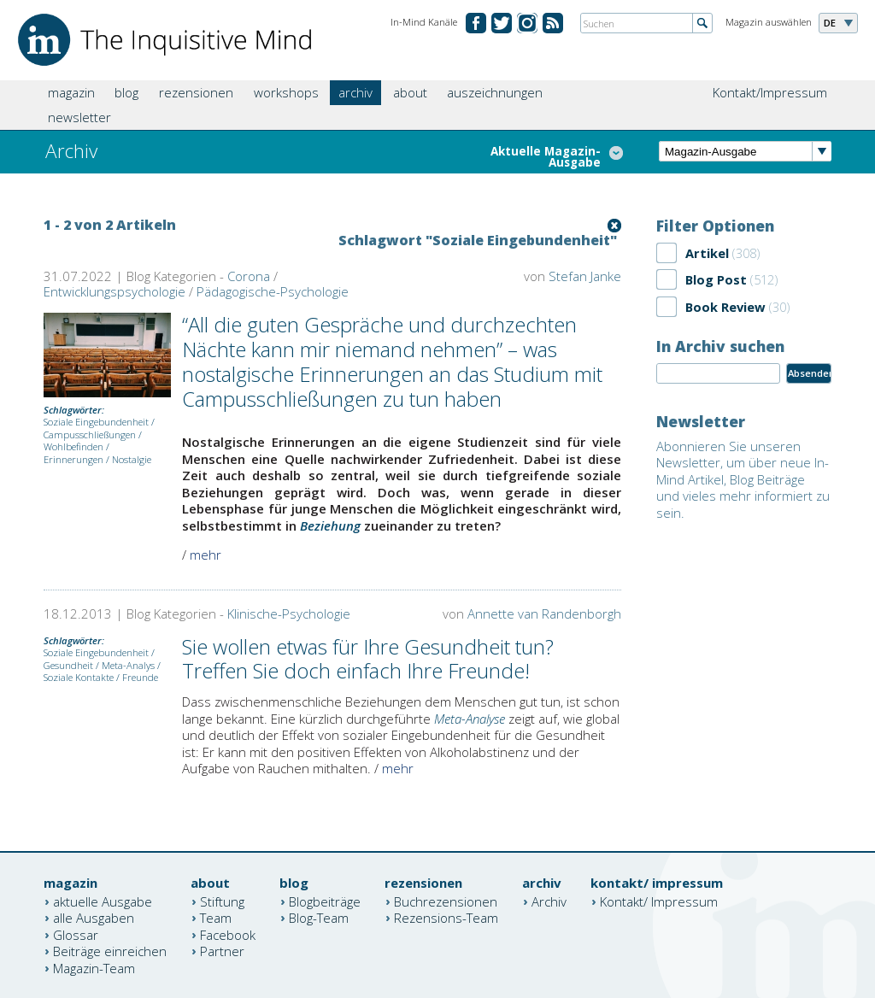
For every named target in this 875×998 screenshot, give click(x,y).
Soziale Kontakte (79, 677)
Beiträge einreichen (110, 951)
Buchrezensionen (445, 900)
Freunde (140, 677)
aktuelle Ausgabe (102, 900)
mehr (205, 554)
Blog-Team (319, 917)
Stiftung (222, 900)
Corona (248, 276)
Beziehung (330, 525)
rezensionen (196, 92)
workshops (286, 92)
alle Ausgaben (93, 917)
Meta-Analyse (469, 718)
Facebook (227, 933)
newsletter (79, 117)
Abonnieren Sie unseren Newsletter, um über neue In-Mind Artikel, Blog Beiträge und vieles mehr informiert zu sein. (743, 479)
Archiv (549, 900)
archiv (355, 92)
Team (216, 917)
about (410, 92)
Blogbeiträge (325, 900)
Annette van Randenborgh (544, 613)
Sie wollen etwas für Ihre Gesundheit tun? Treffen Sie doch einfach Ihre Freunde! (368, 658)
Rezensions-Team (446, 917)
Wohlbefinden (73, 446)
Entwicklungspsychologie (114, 291)
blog (126, 92)
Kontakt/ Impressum (659, 900)
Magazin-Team (94, 967)
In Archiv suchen (720, 346)
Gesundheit (68, 665)
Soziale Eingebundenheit (96, 421)
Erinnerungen (73, 459)
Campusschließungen (90, 434)
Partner (222, 951)
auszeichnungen (495, 92)
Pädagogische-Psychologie (273, 291)
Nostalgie (131, 459)
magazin (71, 92)
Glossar (75, 933)
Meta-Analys (128, 665)
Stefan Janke (585, 276)
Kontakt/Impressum (770, 92)
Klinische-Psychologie (288, 613)
